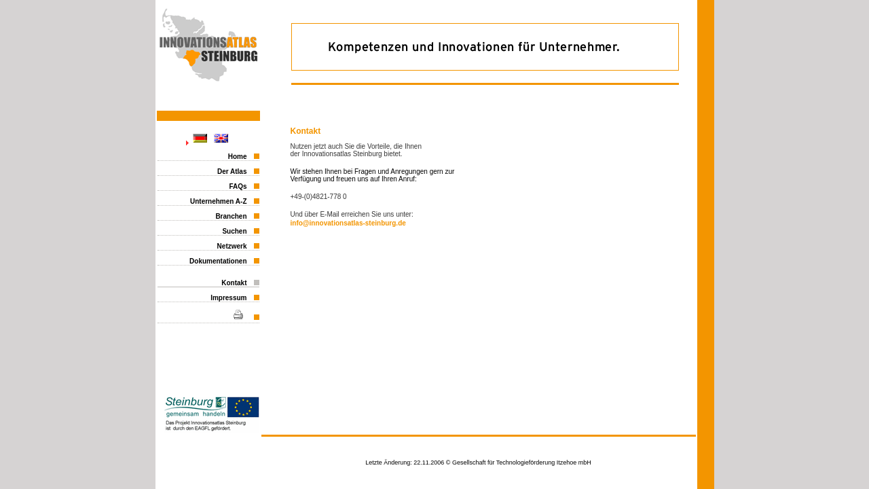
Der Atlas (232, 171)
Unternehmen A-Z (218, 201)
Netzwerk (232, 246)
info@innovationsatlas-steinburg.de (348, 223)
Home (237, 156)
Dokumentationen (217, 261)
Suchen (234, 231)
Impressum (228, 298)
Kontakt (233, 283)
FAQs (237, 186)
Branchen (230, 216)
